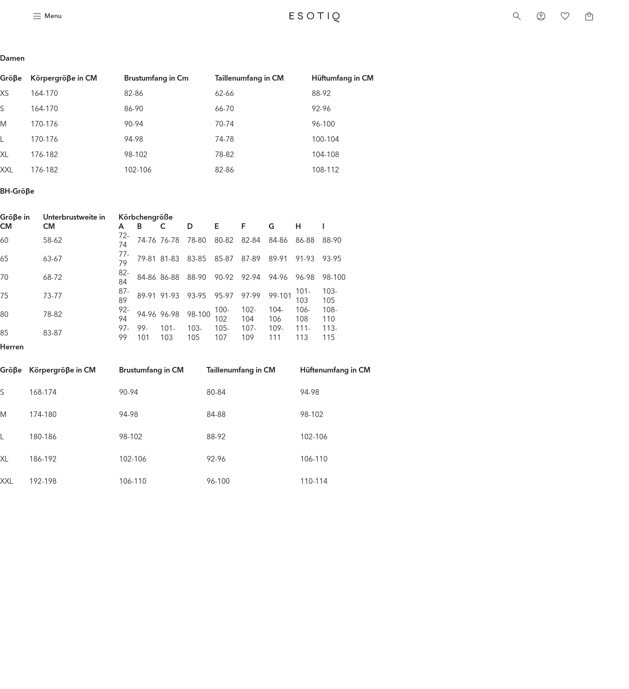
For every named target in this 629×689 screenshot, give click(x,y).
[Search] (517, 16)
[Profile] (541, 16)
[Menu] (46, 16)
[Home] (314, 16)
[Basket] (589, 16)
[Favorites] (565, 16)
